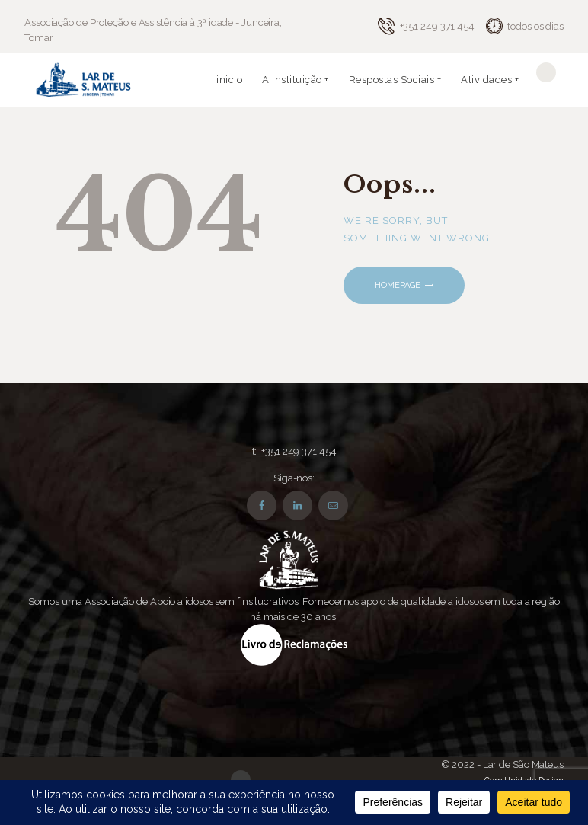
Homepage (397, 285)
